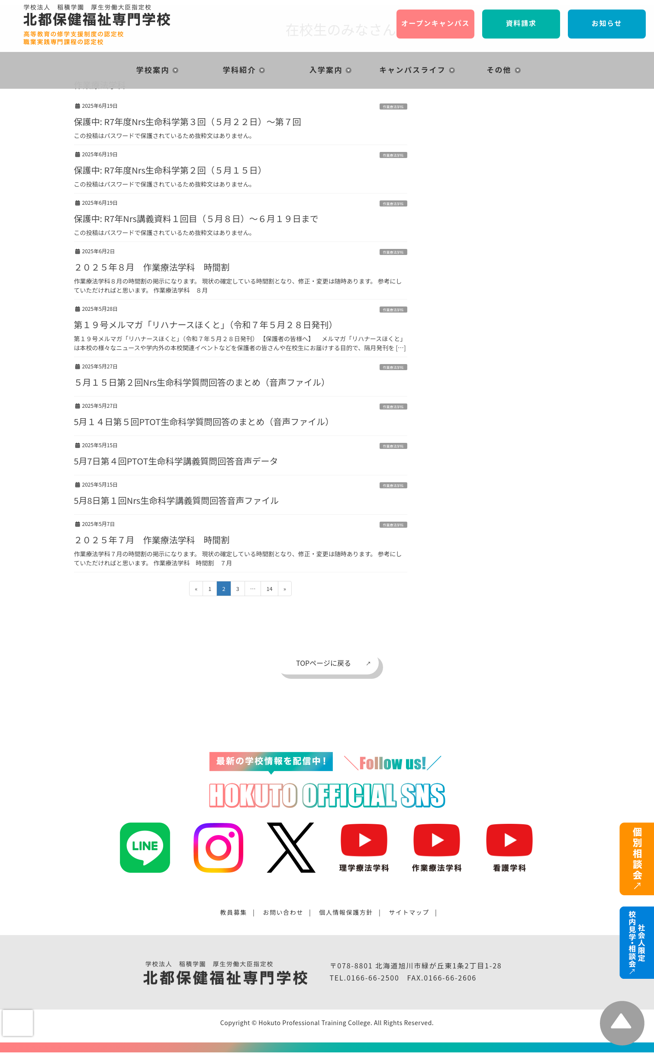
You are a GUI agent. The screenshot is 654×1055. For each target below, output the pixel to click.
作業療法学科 (393, 106)
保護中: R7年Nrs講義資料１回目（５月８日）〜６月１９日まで (196, 218)
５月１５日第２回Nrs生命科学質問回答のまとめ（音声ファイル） (202, 382)
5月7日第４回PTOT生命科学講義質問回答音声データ (176, 461)
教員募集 (233, 912)
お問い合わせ (283, 912)
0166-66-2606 (450, 977)
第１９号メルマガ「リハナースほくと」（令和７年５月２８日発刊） (206, 324)
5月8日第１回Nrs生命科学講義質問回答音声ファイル (176, 500)
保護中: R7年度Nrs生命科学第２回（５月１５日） (170, 170)
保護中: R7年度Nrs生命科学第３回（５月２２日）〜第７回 (187, 121)
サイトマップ (409, 912)
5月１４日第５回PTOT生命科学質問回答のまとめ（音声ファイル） (204, 421)
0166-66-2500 (373, 977)
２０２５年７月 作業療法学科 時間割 (156, 539)
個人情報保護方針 (346, 912)
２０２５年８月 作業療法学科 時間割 (152, 267)
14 (269, 590)
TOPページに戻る (323, 663)
